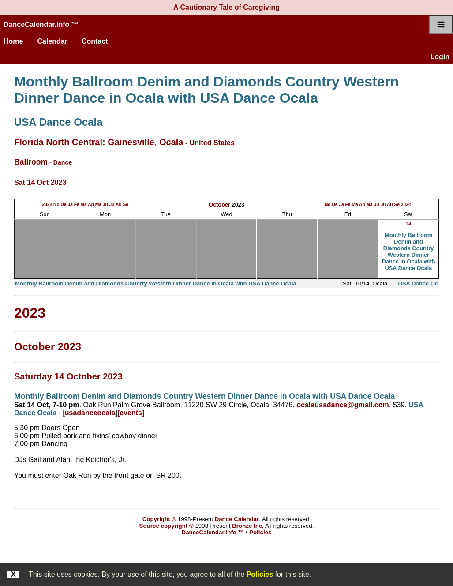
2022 (47, 204)
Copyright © (159, 519)
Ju (105, 204)
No (56, 204)
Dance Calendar (237, 519)
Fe (76, 204)
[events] (130, 413)
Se (126, 204)
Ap (91, 204)
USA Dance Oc (418, 283)
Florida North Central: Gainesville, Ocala (98, 142)
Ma (84, 204)
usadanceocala (90, 413)
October (219, 204)
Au (119, 204)
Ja (70, 204)
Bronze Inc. (248, 525)
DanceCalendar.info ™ (41, 24)
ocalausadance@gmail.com (342, 405)
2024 (406, 204)
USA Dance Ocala (58, 122)
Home (13, 41)
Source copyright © (166, 525)
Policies (260, 574)
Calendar (52, 41)
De (64, 204)
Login (439, 56)
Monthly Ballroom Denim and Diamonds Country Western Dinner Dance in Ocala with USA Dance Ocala (206, 90)
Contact (95, 41)
